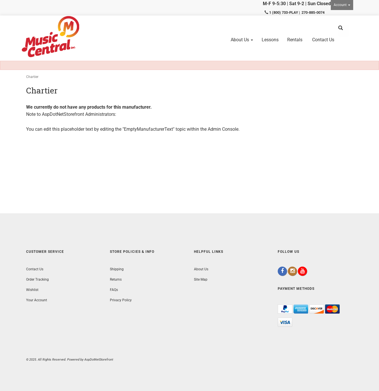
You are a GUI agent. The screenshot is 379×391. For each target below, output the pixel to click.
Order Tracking (37, 279)
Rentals (294, 39)
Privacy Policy (121, 300)
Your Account (36, 300)
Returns (116, 279)
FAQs (114, 290)
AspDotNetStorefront (63, 114)
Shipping (117, 269)
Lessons (270, 39)
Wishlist (32, 290)
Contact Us (323, 39)
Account (342, 5)
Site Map (200, 279)
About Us (242, 39)
